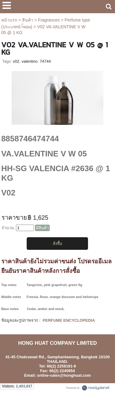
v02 (16, 61)
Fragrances (49, 20)
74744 (45, 61)
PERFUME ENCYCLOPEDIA (68, 320)
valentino (29, 61)
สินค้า (27, 20)
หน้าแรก (9, 20)
